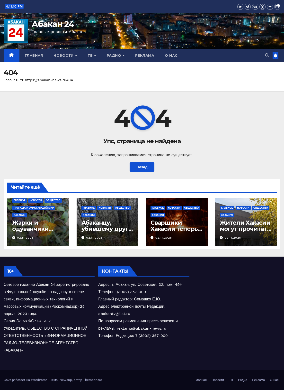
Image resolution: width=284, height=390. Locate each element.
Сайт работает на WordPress (26, 380)
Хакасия (20, 215)
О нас (171, 55)
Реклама (144, 55)
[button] (267, 55)
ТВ (91, 55)
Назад (141, 167)
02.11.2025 (25, 237)
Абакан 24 (53, 24)
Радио (114, 55)
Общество (53, 200)
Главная (34, 55)
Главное (20, 200)
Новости (64, 55)
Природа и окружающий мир (34, 207)
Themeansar (92, 380)
